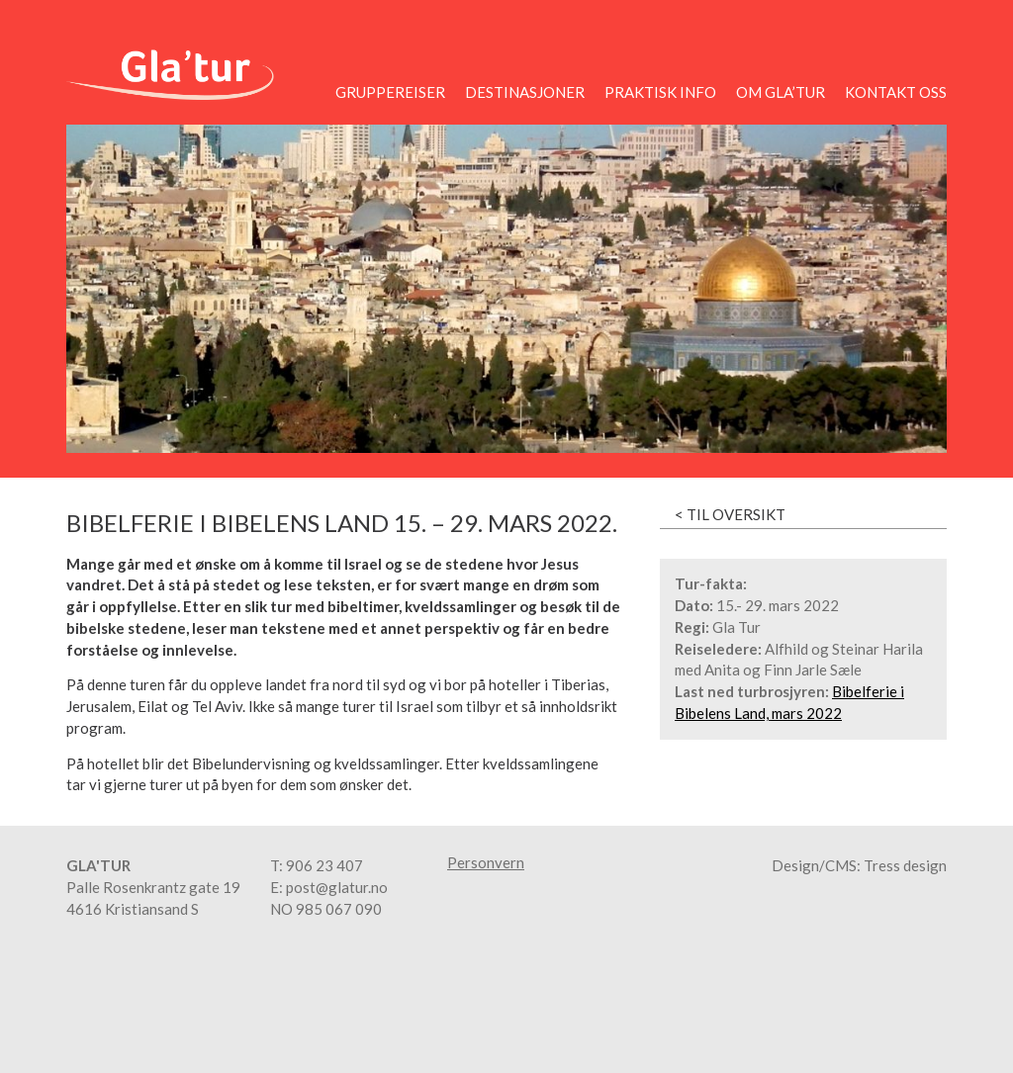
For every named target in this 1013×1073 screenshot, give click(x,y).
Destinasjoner (525, 92)
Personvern (485, 862)
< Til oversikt (730, 514)
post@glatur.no (337, 887)
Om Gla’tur (780, 92)
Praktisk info (660, 92)
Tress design (905, 865)
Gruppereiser (390, 92)
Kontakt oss (896, 92)
